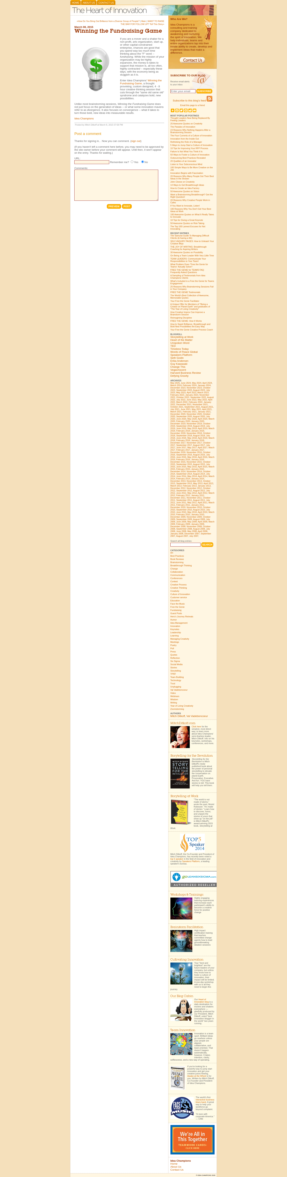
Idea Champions (84, 118)
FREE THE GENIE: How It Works (186, 321)
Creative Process (178, 584)
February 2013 (190, 486)
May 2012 (192, 493)
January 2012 (197, 495)
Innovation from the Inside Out (184, 139)
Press (173, 651)
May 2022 (202, 399)
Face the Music (177, 604)
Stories (173, 667)
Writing (173, 702)
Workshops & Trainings (186, 894)
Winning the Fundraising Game (141, 82)
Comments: (81, 168)
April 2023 (191, 392)
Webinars (174, 696)
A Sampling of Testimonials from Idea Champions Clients (187, 276)
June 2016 (181, 457)
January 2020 (197, 421)
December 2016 (178, 452)
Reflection (175, 658)
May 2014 (192, 476)
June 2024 (186, 383)
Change (174, 568)
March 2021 (176, 411)
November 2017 (194, 442)
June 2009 (181, 521)
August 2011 (199, 500)
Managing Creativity (179, 639)
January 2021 (204, 411)
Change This (177, 366)
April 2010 (202, 512)
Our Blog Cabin (181, 996)
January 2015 (197, 469)
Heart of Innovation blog (201, 1000)
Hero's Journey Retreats (181, 616)
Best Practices (177, 556)
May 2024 (196, 383)
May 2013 (197, 483)
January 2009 (197, 524)
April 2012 (202, 493)
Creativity (174, 591)
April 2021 (207, 409)
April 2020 (202, 419)
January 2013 (204, 486)
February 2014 (183, 478)
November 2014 (194, 471)
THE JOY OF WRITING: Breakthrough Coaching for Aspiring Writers (188, 248)
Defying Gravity (179, 375)
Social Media (176, 664)
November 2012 (194, 488)
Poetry (173, 645)
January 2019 (197, 431)
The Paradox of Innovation (182, 127)
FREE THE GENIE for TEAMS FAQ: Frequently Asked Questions (187, 271)
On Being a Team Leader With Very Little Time (192, 255)
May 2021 (196, 409)
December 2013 (178, 481)
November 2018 (194, 433)
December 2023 (178, 387)
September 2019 (184, 426)
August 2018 (199, 435)
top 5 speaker (176, 859)
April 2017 (202, 447)
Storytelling (175, 671)
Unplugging (175, 686)
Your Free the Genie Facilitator (184, 301)
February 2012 (183, 495)
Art (171, 553)
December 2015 (178, 462)
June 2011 (181, 502)
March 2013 (176, 486)
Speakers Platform (181, 354)
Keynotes (174, 629)
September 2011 (184, 500)
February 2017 (183, 450)
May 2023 (181, 392)
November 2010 (194, 507)
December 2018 (178, 433)
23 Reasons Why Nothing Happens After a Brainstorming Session (190, 131)
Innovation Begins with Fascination (186, 173)
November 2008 (194, 526)
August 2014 (199, 474)
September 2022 (198, 397)
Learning (174, 635)
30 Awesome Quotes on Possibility (186, 252)
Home (75, 2)
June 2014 (181, 476)
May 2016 (192, 457)
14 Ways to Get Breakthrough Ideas (187, 185)
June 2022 (192, 399)
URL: (77, 158)
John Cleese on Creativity (182, 182)
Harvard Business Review (185, 372)
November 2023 (194, 387)
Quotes (173, 655)
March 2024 (176, 385)
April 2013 (208, 483)
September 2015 (184, 464)
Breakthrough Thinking (181, 565)
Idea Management (179, 623)
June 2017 (181, 447)
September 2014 (184, 474)
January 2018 (197, 440)
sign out (136, 141)
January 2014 (197, 478)
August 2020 (199, 416)
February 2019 (183, 431)
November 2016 (194, 452)
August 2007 (182, 536)
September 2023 (184, 390)
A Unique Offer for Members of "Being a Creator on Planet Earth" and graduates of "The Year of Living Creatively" (190, 306)
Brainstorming (177, 562)
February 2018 (183, 440)
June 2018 (181, 438)
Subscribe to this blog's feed (192, 100)
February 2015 (183, 469)
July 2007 (194, 536)
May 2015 (192, 466)
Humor (173, 619)
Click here (196, 726)
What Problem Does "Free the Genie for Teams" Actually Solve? (189, 265)
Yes (136, 162)
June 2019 (181, 428)
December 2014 (178, 471)
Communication (177, 575)
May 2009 (192, 521)
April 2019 (202, 428)
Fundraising (176, 610)
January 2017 (197, 450)
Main (143, 21)
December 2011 (178, 498)
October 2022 (182, 397)
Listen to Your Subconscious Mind (186, 164)
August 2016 (199, 454)
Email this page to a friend (192, 105)
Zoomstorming (177, 709)
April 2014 (202, 476)
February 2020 (183, 421)
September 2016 (184, 454)
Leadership (175, 632)
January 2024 (204, 385)
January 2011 (197, 505)
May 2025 (175, 383)
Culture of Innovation (180, 594)
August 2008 (199, 529)
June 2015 (181, 466)
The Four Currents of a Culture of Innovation (191, 135)
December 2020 (178, 414)
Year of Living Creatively (181, 706)
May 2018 (192, 438)
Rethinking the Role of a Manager (186, 142)
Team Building (177, 677)
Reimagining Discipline (181, 318)
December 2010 (178, 507)
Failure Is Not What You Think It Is (186, 151)
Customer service (178, 597)
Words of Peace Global (184, 351)
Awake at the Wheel (196, 1076)
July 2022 (180, 399)
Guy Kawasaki (178, 363)
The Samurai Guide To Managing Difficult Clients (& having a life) (189, 236)
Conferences (176, 578)
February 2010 (183, 514)
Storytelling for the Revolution (191, 755)
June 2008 (181, 531)
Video (173, 693)
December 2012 (178, 488)
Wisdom (174, 699)
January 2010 (197, 514)
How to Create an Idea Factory (184, 188)
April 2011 (202, 502)
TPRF (173, 674)
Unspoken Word (179, 342)
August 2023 (199, 390)
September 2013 (184, 483)
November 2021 (200, 404)
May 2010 (192, 512)
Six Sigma (175, 661)
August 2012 (199, 490)
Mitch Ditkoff (177, 716)
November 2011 (194, 498)
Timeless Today (179, 348)
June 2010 (181, 512)
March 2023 (203, 392)
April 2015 (202, 466)
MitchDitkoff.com (182, 723)
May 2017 (192, 447)
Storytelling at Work (181, 336)
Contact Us (106, 2)
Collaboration (176, 572)
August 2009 (199, 519)
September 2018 (184, 435)
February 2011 (183, 505)
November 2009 (194, 517)
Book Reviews (177, 559)
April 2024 (207, 383)
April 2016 (202, 457)
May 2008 (192, 531)
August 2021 (207, 407)
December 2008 (178, 526)
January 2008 (176, 533)
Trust (172, 683)
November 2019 (194, 423)
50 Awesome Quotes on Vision (184, 191)
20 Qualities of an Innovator (183, 161)
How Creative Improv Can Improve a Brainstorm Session (187, 313)
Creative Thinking (178, 588)
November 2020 (194, 414)
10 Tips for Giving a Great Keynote (186, 220)
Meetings (174, 642)
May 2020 (192, 419)
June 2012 (181, 493)
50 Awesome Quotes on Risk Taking (187, 223)
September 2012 (184, 490)
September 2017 (184, 445)
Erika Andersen (179, 360)
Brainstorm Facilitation (186, 927)
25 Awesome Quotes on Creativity (186, 123)
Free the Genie (177, 607)
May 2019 (192, 428)
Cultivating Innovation (186, 959)
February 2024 (190, 385)
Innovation (175, 626)
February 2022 (195, 402)
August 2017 (199, 445)
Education (175, 600)
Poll (172, 648)
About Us (89, 2)
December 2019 (178, 423)
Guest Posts (176, 613)
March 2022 (181, 402)
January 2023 (191, 395)
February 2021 (190, 411)
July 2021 (175, 409)
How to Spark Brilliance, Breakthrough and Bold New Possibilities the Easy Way (190, 325)
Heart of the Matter (181, 339)
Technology (175, 680)
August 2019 (199, 426)
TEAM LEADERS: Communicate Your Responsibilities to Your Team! (188, 260)
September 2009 (184, 519)
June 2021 (186, 409)
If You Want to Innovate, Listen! (185, 206)
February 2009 (183, 524)
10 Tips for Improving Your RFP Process (189, 148)
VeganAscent (178, 369)
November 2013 (194, 481)
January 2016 (197, 459)
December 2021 (183, 404)
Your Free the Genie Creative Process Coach (191, 329)
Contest (174, 581)
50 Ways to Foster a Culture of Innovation (189, 154)
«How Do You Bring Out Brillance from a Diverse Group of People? (108, 21)
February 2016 (183, 459)
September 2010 (184, 509)
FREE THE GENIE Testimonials (185, 292)
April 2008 (202, 531)
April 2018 (202, 438)
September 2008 (184, 529)
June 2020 (181, 419)
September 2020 (184, 416)
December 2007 (192, 533)
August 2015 (199, 464)
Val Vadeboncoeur (179, 690)
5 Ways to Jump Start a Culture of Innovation (191, 145)
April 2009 (202, 521)
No (146, 162)
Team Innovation (182, 1030)
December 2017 (178, 442)
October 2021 (176, 407)
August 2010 (199, 509)
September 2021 (192, 407)
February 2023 (177, 395)
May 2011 (192, 502)
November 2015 (194, 462)
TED (173, 345)
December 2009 (178, 517)
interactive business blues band (205, 1100)
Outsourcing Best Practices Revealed (188, 158)
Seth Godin (177, 357)
